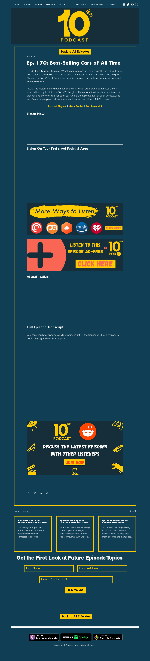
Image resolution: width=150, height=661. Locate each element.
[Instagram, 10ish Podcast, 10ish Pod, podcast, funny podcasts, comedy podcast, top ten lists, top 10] (124, 4)
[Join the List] (75, 590)
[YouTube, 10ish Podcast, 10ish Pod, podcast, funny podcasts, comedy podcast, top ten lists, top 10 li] (132, 4)
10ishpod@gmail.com (84, 645)
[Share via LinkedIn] (41, 493)
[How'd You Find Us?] (76, 579)
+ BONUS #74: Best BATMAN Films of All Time (32, 522)
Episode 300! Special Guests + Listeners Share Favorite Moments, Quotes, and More (74, 522)
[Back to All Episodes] (75, 52)
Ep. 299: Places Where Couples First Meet (115, 522)
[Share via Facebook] (28, 493)
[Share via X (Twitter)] (34, 493)
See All (133, 511)
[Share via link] (47, 493)
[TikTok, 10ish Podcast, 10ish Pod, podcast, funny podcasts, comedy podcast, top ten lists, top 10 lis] (128, 4)
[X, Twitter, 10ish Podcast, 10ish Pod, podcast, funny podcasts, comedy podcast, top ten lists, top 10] (136, 4)
